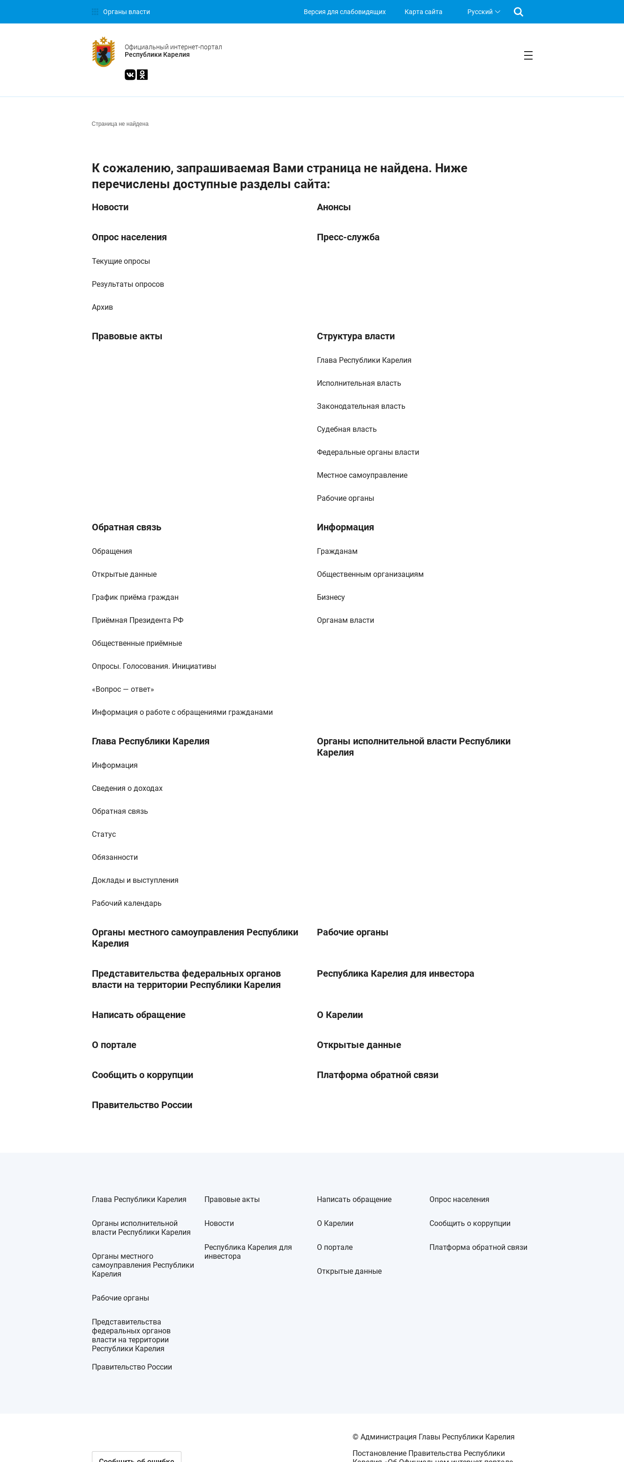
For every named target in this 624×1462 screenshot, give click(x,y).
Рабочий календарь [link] (127, 903)
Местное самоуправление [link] (362, 475)
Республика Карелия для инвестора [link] (395, 973)
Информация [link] (345, 527)
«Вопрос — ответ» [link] (123, 689)
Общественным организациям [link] (370, 574)
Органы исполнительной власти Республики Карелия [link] (414, 746)
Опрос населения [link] (129, 237)
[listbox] (482, 11)
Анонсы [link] (334, 207)
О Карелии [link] (340, 1014)
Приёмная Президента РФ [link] (137, 620)
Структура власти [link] (356, 336)
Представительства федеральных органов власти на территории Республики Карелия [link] (186, 979)
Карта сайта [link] (424, 11)
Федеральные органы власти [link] (368, 452)
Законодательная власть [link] (361, 406)
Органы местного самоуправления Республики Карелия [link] (195, 937)
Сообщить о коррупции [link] (142, 1074)
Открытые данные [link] (124, 574)
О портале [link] (114, 1044)
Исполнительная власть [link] (359, 383)
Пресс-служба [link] (348, 237)
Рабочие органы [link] (345, 498)
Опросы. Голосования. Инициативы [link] (154, 666)
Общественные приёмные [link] (137, 643)
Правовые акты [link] (127, 336)
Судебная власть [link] (347, 429)
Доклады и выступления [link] (135, 880)
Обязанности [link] (115, 857)
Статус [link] (104, 834)
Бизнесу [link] (331, 597)
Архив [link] (102, 307)
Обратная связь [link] (126, 527)
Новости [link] (110, 207)
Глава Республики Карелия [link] (364, 360)
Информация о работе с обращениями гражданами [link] (182, 712)
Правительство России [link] (142, 1104)
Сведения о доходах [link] (127, 788)
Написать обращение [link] (139, 1014)
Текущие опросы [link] (121, 261)
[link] (121, 11)
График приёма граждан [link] (135, 597)
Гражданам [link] (337, 551)
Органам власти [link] (345, 620)
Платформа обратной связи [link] (377, 1074)
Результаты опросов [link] (128, 284)
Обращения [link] (112, 551)
